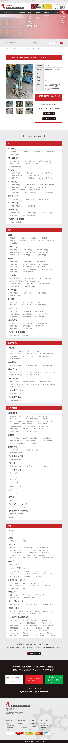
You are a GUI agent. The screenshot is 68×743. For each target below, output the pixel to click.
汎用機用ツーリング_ (17, 580)
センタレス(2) (14, 266)
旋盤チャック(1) (14, 604)
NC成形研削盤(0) (30, 185)
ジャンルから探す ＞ (34, 42)
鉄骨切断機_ (13, 413)
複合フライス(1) (14, 255)
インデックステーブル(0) (17, 613)
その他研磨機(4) (41, 316)
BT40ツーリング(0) (15, 574)
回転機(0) (25, 428)
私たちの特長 (22, 12)
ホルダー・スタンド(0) (31, 557)
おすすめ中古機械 (23, 727)
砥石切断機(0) (28, 423)
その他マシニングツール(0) (33, 576)
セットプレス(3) (50, 372)
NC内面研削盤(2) (15, 187)
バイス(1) (12, 534)
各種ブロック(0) (14, 564)
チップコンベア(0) (47, 623)
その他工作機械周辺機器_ (19, 617)
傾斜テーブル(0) (49, 611)
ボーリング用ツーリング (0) (18, 585)
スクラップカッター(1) (48, 353)
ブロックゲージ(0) (43, 547)
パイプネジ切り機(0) (32, 418)
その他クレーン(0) (47, 466)
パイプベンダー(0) (15, 450)
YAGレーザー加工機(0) (17, 443)
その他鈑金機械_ (15, 397)
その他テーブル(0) (35, 613)
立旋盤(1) (34, 238)
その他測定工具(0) (48, 557)
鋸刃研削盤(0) (14, 269)
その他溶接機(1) (33, 443)
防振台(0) (25, 633)
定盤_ (10, 538)
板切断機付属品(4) (44, 356)
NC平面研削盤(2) (15, 185)
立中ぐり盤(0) (42, 293)
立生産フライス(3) (42, 250)
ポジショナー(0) (38, 428)
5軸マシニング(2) (15, 163)
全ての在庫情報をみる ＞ (12, 42)
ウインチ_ (12, 490)
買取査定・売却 (10, 725)
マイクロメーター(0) (26, 547)
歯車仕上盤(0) (27, 326)
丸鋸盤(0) (30, 421)
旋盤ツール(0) (14, 595)
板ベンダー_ (13, 379)
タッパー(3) (26, 595)
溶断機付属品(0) (47, 365)
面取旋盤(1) (23, 240)
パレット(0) (27, 630)
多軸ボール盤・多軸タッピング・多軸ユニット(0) (24, 281)
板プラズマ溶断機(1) (16, 365)
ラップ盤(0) (39, 311)
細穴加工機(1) (14, 215)
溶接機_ (11, 435)
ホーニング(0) (14, 311)
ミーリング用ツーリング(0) (18, 583)
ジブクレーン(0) (32, 466)
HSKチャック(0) (47, 574)
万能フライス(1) (30, 252)
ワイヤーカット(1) (46, 212)
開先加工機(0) (14, 428)
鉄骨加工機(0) (31, 426)
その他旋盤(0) (14, 243)
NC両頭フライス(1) (15, 178)
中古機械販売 (10, 727)
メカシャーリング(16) (16, 351)
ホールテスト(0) (14, 557)
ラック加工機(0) (27, 328)
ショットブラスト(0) (16, 421)
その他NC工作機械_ (16, 219)
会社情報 (46, 12)
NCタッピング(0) (29, 199)
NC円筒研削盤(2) (30, 187)
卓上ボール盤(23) (15, 278)
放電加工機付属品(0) (29, 215)
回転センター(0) (14, 625)
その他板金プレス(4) (33, 375)
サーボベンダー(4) (33, 384)
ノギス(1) (12, 547)
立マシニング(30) (15, 161)
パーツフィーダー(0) (16, 623)
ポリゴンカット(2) (37, 240)
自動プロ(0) (13, 620)
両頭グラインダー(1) (48, 269)
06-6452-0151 (61, 7)
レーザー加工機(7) (32, 365)
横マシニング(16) (30, 161)
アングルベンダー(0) (32, 450)
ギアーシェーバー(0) (26, 323)
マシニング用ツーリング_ (19, 568)
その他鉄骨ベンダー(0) (16, 452)
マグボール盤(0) (14, 431)
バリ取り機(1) (14, 356)
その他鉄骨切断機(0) (16, 426)
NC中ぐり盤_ (13, 203)
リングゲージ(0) (32, 552)
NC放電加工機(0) (31, 212)
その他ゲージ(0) (30, 555)
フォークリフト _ (15, 470)
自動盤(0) (12, 240)
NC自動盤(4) (38, 151)
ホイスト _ (12, 477)
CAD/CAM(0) (14, 633)
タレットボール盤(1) (45, 283)
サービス (30, 12)
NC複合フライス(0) (46, 173)
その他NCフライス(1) (45, 178)
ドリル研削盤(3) (41, 266)
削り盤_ (11, 299)
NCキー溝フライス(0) (16, 175)
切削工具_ (12, 592)
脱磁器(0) (39, 628)
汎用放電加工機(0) (15, 212)
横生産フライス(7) (15, 252)
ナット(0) (47, 585)
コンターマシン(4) (15, 418)
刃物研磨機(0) (27, 316)
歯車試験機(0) (14, 328)
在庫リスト (22, 725)
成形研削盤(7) (28, 261)
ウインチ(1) (13, 493)
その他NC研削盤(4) (47, 192)
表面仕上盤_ (13, 308)
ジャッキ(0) (27, 628)
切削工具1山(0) (14, 597)
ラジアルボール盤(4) (46, 278)
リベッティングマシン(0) (45, 421)
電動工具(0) (13, 635)
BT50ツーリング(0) (32, 574)
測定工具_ (12, 544)
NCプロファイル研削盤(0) (17, 190)
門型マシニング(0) (45, 161)
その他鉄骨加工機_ (16, 456)
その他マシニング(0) (16, 166)
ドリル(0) (34, 583)
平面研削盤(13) (14, 261)
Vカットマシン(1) (31, 353)
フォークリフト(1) (15, 473)
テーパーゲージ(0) (15, 555)
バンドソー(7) (30, 416)
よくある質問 (55, 12)
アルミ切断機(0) (14, 423)
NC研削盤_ (12, 182)
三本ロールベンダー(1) (16, 384)
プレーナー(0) (14, 302)
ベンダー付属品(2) (49, 384)
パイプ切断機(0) (42, 423)
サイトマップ (32, 729)
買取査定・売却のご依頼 (46, 725)
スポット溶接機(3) (15, 440)
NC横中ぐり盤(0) (15, 206)
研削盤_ (11, 259)
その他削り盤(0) (41, 304)
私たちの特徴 (21, 720)
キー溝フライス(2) (45, 252)
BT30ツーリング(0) (40, 571)
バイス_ (11, 531)
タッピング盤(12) (15, 286)
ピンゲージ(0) (44, 550)
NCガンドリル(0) (44, 199)
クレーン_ (12, 463)
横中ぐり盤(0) (14, 293)
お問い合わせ (48, 118)
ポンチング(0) (43, 416)
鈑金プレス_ (13, 369)
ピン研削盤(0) (14, 271)
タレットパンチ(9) (15, 372)
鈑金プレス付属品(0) (16, 375)
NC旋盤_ (12, 149)
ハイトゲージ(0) (30, 550)
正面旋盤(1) (45, 238)
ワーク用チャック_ (16, 601)
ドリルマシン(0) (45, 426)
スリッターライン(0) (16, 393)
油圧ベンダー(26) (29, 381)
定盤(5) (12, 541)
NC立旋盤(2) (25, 151)
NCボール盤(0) (14, 199)
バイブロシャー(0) (15, 353)
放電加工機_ (13, 210)
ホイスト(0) (13, 479)
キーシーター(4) (26, 304)
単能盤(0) (51, 240)
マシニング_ (13, 158)
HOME (5, 12)
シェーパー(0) (42, 302)
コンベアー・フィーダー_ (19, 504)
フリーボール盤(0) (15, 283)
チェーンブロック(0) (16, 486)
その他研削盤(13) (28, 271)
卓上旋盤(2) (13, 238)
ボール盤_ (12, 275)
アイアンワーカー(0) (30, 431)
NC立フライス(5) (15, 173)
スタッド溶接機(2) (31, 440)
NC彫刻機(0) (30, 178)
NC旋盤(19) (13, 151)
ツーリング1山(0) (15, 576)
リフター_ (12, 497)
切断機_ (11, 348)
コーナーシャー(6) (28, 356)
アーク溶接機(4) (14, 438)
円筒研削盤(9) (14, 264)
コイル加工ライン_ (16, 390)
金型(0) (49, 628)
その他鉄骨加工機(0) (16, 459)
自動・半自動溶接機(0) (31, 438)
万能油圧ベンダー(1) (46, 381)
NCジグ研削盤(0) (35, 190)
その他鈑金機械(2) (15, 400)
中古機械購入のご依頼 (45, 727)
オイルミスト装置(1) (42, 630)
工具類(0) (52, 635)
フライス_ (12, 247)
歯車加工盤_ (13, 320)
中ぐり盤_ (12, 290)
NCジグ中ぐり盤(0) (30, 206)
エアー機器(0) (26, 635)
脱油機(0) (44, 620)
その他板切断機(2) (15, 358)
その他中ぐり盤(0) (15, 295)
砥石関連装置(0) (14, 628)
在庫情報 (38, 12)
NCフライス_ (14, 170)
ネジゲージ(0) (46, 552)
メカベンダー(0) (14, 381)
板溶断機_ (12, 362)
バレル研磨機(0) (14, 314)
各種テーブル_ (14, 608)
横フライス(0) (28, 250)
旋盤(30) (24, 238)
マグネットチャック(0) (31, 604)
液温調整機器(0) (32, 623)
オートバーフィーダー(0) (29, 620)
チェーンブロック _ (16, 483)
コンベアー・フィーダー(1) (18, 507)
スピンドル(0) (35, 585)
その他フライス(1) (40, 255)
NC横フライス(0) (30, 173)
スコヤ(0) (43, 555)
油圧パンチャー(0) (15, 416)
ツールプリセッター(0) (31, 625)
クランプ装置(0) (14, 630)
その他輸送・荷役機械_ (18, 511)
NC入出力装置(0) (48, 625)
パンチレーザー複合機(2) (33, 372)
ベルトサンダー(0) (43, 314)
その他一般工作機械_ (17, 332)
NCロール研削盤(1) (30, 192)
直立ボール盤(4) (30, 278)
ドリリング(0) (48, 163)
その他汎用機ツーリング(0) (18, 588)
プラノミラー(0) (27, 302)
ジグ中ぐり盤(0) (27, 293)
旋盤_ (10, 235)
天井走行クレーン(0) (16, 466)
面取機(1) (27, 335)
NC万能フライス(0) (33, 175)
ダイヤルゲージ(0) (15, 550)
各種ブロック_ (14, 561)
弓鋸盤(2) (45, 418)
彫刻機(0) (27, 255)
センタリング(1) (14, 335)
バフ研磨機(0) (14, 316)
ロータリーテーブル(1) (16, 611)
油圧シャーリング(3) (34, 351)
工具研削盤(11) (27, 266)
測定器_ (11, 517)
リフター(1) (13, 500)
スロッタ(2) (13, 304)
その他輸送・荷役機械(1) (17, 514)
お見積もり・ (63, 12)
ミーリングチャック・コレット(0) (20, 571)
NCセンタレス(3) (45, 187)
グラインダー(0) (39, 635)
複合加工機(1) (51, 151)
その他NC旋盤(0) (15, 154)
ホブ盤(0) (12, 323)
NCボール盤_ (13, 196)
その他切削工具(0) (29, 597)
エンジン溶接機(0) (47, 440)
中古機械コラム (33, 723)
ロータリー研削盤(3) (29, 264)
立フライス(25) (14, 250)
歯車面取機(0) (40, 326)
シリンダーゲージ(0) (16, 552)
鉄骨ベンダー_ (14, 447)
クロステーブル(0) (33, 611)
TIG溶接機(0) (47, 438)
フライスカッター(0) (41, 595)
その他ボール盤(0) (30, 286)
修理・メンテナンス (11, 729)
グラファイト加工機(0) (32, 163)
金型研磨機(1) (28, 314)
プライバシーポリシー (45, 720)
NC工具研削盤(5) (15, 192)
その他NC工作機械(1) (16, 222)
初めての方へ (14, 12)
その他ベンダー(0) (15, 386)
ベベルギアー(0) (42, 323)
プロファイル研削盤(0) (29, 269)
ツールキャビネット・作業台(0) (42, 633)
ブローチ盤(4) (27, 311)
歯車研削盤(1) (14, 326)
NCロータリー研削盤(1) (47, 185)
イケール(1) (22, 541)
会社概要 (31, 720)
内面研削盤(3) (41, 261)
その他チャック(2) (48, 604)
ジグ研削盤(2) (44, 264)
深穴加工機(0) (30, 283)
